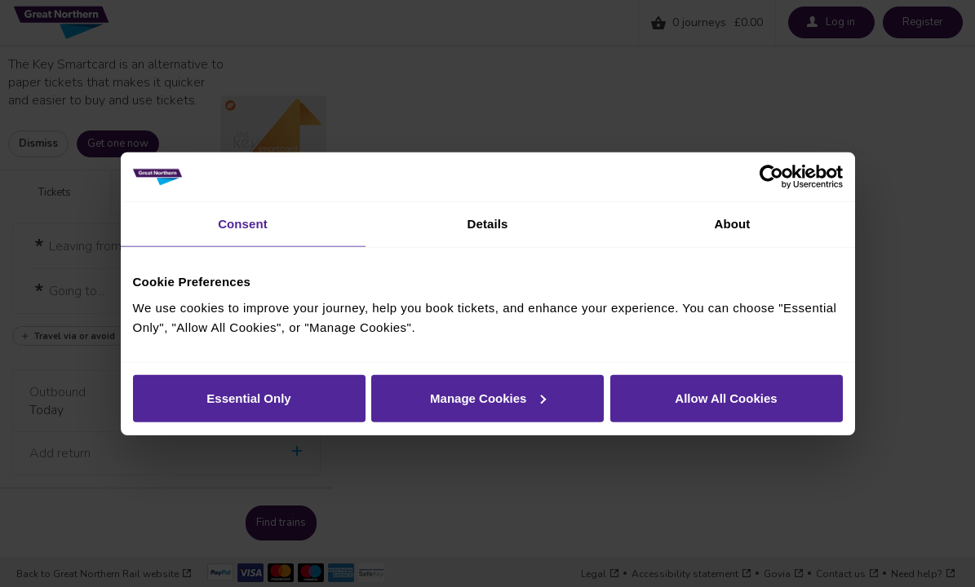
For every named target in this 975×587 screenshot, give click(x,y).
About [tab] (733, 224)
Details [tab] (488, 224)
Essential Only (248, 397)
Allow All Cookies (726, 397)
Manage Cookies (488, 397)
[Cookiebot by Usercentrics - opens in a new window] (771, 177)
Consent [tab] (243, 224)
